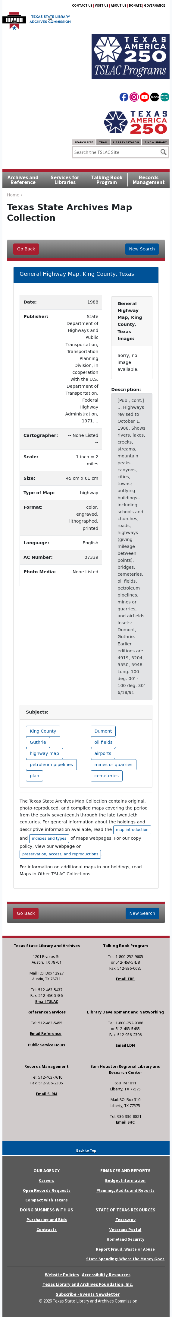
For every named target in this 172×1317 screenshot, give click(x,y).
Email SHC (125, 1122)
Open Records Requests (46, 1190)
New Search (142, 249)
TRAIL (103, 142)
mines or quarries (114, 764)
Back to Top (86, 1150)
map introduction (132, 829)
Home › (14, 194)
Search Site (83, 142)
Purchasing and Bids (47, 1219)
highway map (44, 753)
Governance (154, 5)
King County (43, 731)
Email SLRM (46, 1093)
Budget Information (125, 1180)
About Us (119, 5)
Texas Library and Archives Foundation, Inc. (87, 1284)
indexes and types (49, 838)
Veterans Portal (125, 1229)
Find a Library (156, 142)
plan (34, 775)
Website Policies (62, 1274)
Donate (135, 5)
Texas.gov (125, 1219)
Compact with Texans (46, 1200)
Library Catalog (126, 142)
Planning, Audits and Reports (125, 1190)
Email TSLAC (46, 1001)
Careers (46, 1180)
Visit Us (101, 5)
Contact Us (82, 5)
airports (103, 753)
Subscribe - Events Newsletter (88, 1294)
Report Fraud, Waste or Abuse (125, 1249)
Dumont (103, 731)
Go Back (26, 249)
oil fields (104, 742)
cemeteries (107, 775)
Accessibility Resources (106, 1274)
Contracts (46, 1229)
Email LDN (125, 1045)
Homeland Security (125, 1239)
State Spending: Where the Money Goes (125, 1258)
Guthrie (38, 742)
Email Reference (45, 1033)
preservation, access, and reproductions (60, 854)
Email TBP (125, 978)
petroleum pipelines (51, 764)
